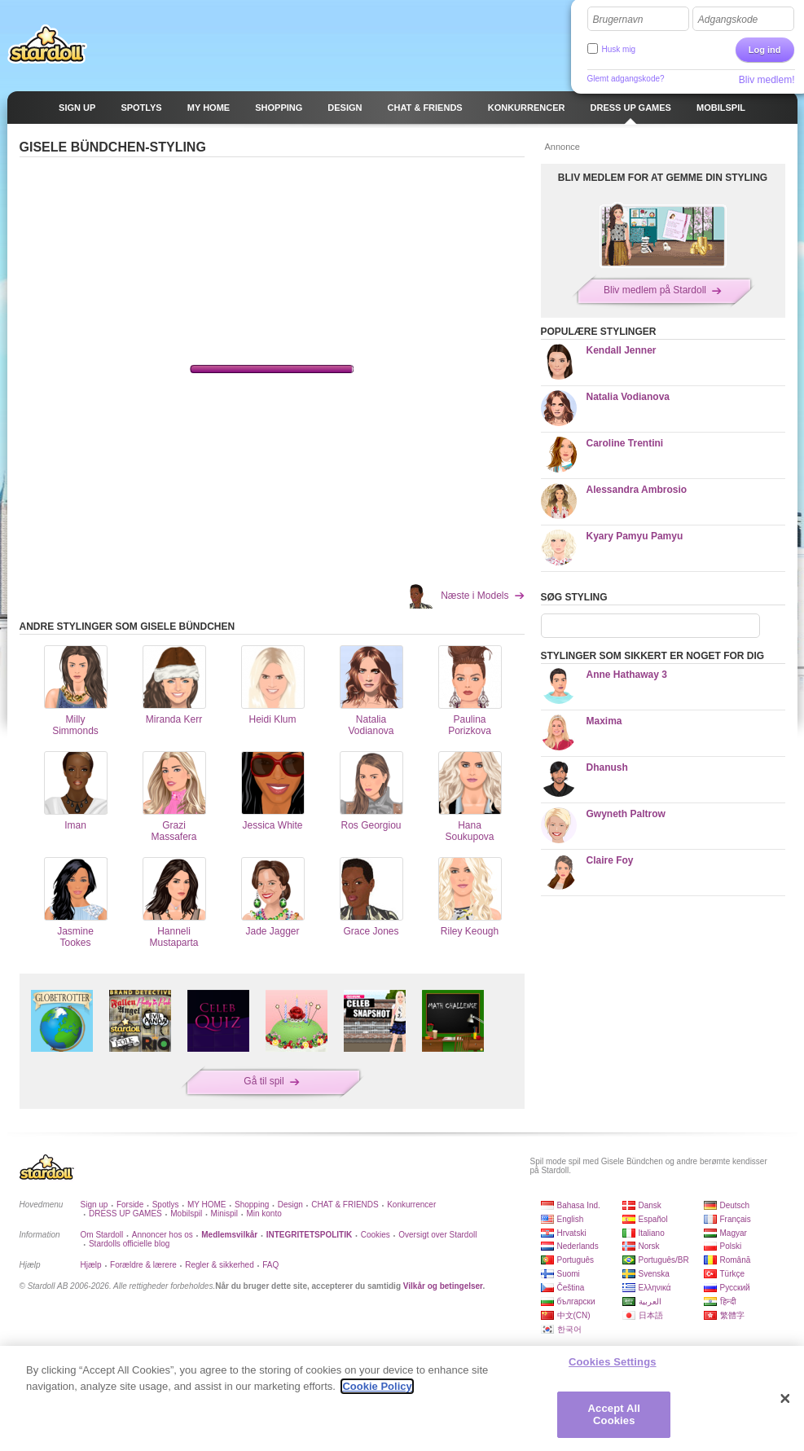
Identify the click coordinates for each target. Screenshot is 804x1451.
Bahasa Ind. (578, 1205)
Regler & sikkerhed (219, 1264)
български (576, 1301)
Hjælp (91, 1264)
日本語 (651, 1315)
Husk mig (619, 49)
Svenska (654, 1273)
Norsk (649, 1246)
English (570, 1219)
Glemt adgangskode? (626, 78)
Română (735, 1259)
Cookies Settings (613, 1362)
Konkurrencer (411, 1204)
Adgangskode (728, 19)
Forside (129, 1204)
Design (290, 1204)
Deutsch (735, 1205)
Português (576, 1259)
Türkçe (732, 1273)
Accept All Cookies (614, 1414)
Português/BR (664, 1259)
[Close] (785, 1399)
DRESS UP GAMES (125, 1213)
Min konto (263, 1213)
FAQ (270, 1264)
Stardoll (47, 44)
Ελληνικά (655, 1287)
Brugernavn (618, 19)
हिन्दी (728, 1301)
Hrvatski (572, 1233)
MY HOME (206, 1204)
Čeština (571, 1287)
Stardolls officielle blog (129, 1243)
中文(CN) (574, 1315)
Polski (731, 1246)
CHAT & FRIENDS (344, 1204)
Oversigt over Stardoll (437, 1234)
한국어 (569, 1329)
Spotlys (165, 1204)
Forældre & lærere (143, 1264)
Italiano (652, 1233)
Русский (735, 1287)
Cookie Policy (376, 1386)
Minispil (224, 1213)
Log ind (765, 50)
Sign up (94, 1204)
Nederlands (578, 1246)
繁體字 (732, 1315)
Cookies (375, 1234)
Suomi (568, 1273)
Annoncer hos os (162, 1234)
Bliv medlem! (767, 80)
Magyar (733, 1233)
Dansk (650, 1205)
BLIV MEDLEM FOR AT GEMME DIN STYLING (662, 177)
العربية (650, 1301)
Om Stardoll (102, 1234)
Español (653, 1219)
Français (735, 1219)
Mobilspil (186, 1213)
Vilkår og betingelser (443, 1286)
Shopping (252, 1204)
